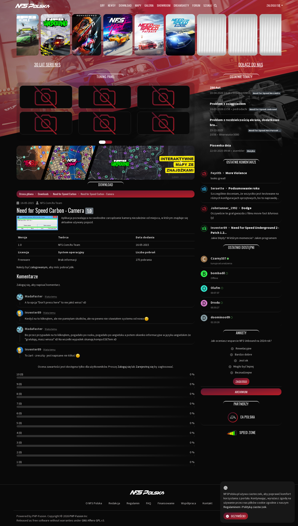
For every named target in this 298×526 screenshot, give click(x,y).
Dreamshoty (181, 5)
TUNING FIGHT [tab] (109, 142)
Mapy (138, 5)
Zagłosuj (241, 381)
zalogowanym (38, 267)
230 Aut (215, 87)
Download (125, 5)
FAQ (148, 503)
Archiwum (241, 392)
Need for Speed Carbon (64, 194)
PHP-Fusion (76, 516)
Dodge (246, 208)
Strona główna (26, 194)
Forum (196, 5)
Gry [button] (102, 5)
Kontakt (207, 503)
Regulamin (133, 503)
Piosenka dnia (220, 145)
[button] (30, 163)
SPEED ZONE (241, 433)
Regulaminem (231, 507)
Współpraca (188, 503)
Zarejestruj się (145, 366)
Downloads (43, 194)
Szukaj (210, 5)
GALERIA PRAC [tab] (102, 142)
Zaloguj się (273, 5)
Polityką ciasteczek (254, 507)
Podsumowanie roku (244, 188)
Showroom (163, 5)
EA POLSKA (241, 417)
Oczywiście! (235, 516)
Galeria (149, 5)
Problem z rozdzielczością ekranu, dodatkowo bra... (244, 122)
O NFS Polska (94, 503)
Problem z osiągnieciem (228, 104)
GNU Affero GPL (91, 520)
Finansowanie (166, 503)
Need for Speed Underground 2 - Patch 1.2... (245, 230)
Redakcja (114, 503)
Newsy (111, 5)
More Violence (236, 173)
